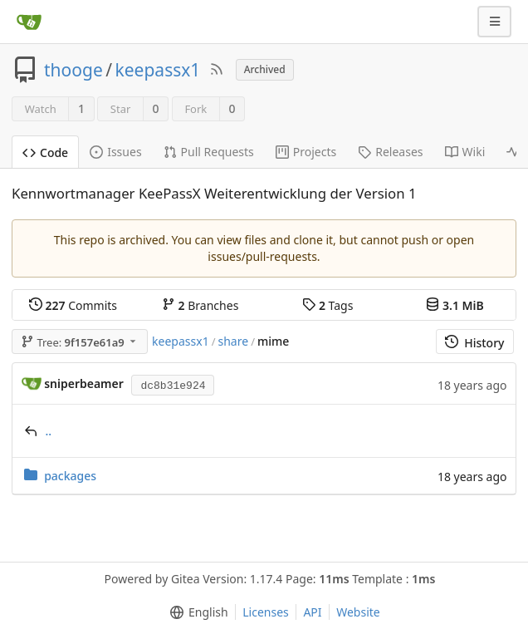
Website (358, 612)
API (312, 612)
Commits (73, 305)
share (233, 341)
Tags (327, 305)
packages (70, 476)
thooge (73, 69)
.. (49, 431)
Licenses (265, 612)
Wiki (465, 152)
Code (45, 152)
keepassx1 (158, 69)
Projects (306, 152)
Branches (200, 305)
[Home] (29, 21)
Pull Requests (209, 152)
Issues (115, 152)
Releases (390, 152)
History (474, 343)
